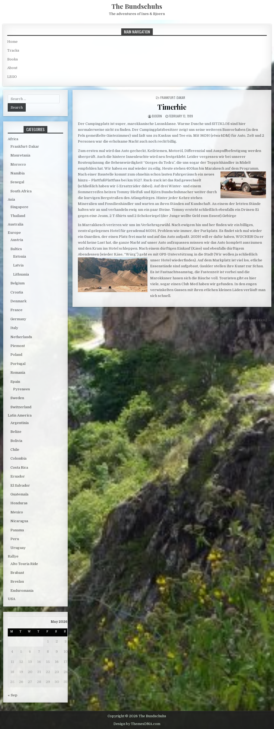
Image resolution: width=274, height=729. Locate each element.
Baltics (16, 249)
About (12, 68)
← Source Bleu (85, 320)
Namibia (17, 173)
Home (12, 42)
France (16, 310)
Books (12, 59)
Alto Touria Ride (24, 564)
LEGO (12, 77)
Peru (14, 539)
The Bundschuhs (137, 6)
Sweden (17, 398)
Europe (14, 233)
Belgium (17, 283)
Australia (15, 224)
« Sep (12, 695)
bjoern (157, 116)
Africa (13, 139)
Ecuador (17, 476)
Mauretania (20, 155)
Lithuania (21, 274)
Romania (17, 373)
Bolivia (16, 441)
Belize (15, 432)
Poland (16, 355)
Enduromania (21, 591)
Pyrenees (21, 389)
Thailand (17, 216)
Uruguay (18, 548)
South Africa (21, 191)
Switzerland (20, 407)
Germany (18, 319)
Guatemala (19, 494)
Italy (14, 328)
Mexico (16, 512)
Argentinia (19, 423)
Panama (17, 530)
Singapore (19, 207)
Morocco (18, 164)
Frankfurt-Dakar (172, 97)
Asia (11, 199)
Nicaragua (19, 521)
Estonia (19, 256)
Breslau (17, 581)
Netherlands (21, 337)
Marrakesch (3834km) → (250, 320)
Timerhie (171, 107)
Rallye (13, 556)
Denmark (18, 301)
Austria (16, 240)
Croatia (16, 292)
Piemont (17, 346)
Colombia (18, 458)
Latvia (18, 265)
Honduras (19, 503)
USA (11, 599)
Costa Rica (19, 467)
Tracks (13, 50)
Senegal (17, 182)
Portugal (17, 364)
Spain (15, 382)
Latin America (20, 415)
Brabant (17, 573)
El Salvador (20, 485)
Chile (14, 450)
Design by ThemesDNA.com (136, 724)
